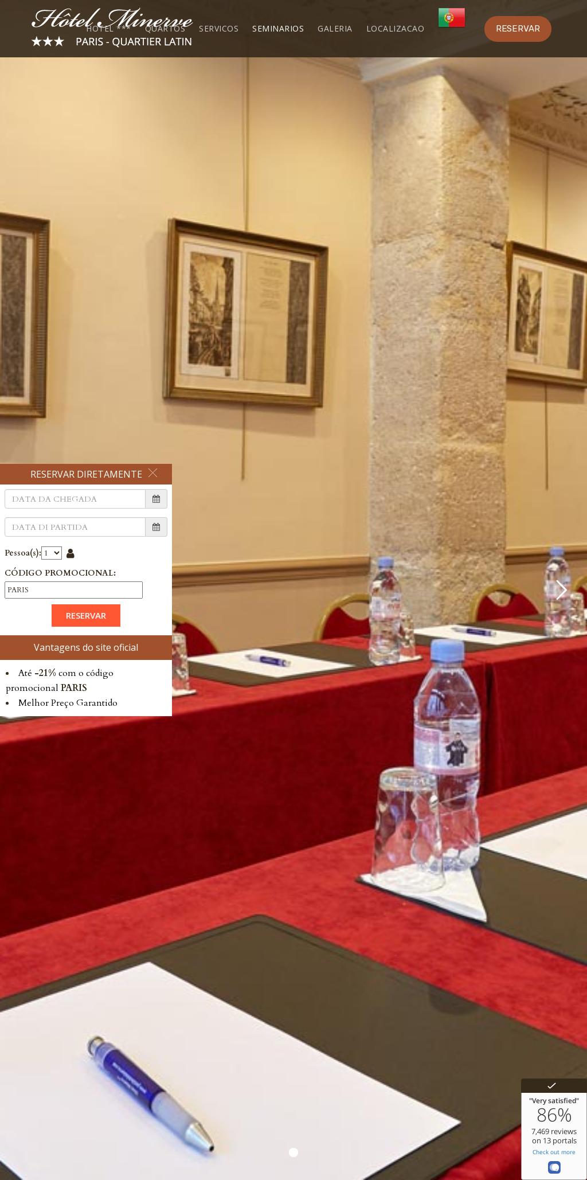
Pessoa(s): (23, 553)
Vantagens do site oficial (86, 647)
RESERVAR (518, 29)
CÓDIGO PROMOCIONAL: (60, 573)
